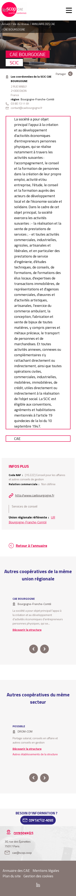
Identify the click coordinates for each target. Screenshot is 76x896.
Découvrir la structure (27, 630)
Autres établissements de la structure (35, 754)
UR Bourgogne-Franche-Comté (32, 520)
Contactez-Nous (41, 820)
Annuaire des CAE (16, 870)
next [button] (44, 649)
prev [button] (33, 649)
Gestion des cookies (38, 876)
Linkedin (38, 885)
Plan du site (12, 876)
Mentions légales (46, 870)
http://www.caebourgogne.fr (34, 495)
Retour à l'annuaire (31, 545)
